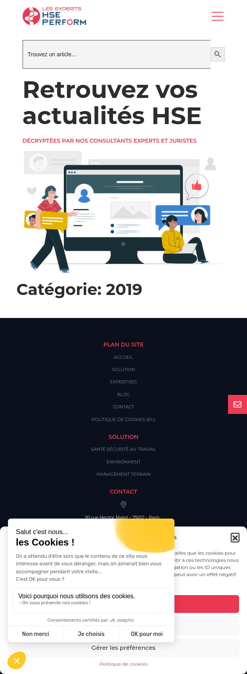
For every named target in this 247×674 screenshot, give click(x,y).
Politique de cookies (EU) (123, 419)
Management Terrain (123, 474)
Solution (123, 369)
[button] (235, 537)
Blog (123, 394)
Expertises (123, 382)
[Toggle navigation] (218, 16)
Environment (123, 462)
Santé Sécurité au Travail (123, 449)
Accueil (123, 357)
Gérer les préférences (123, 647)
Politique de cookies (123, 664)
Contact (123, 407)
